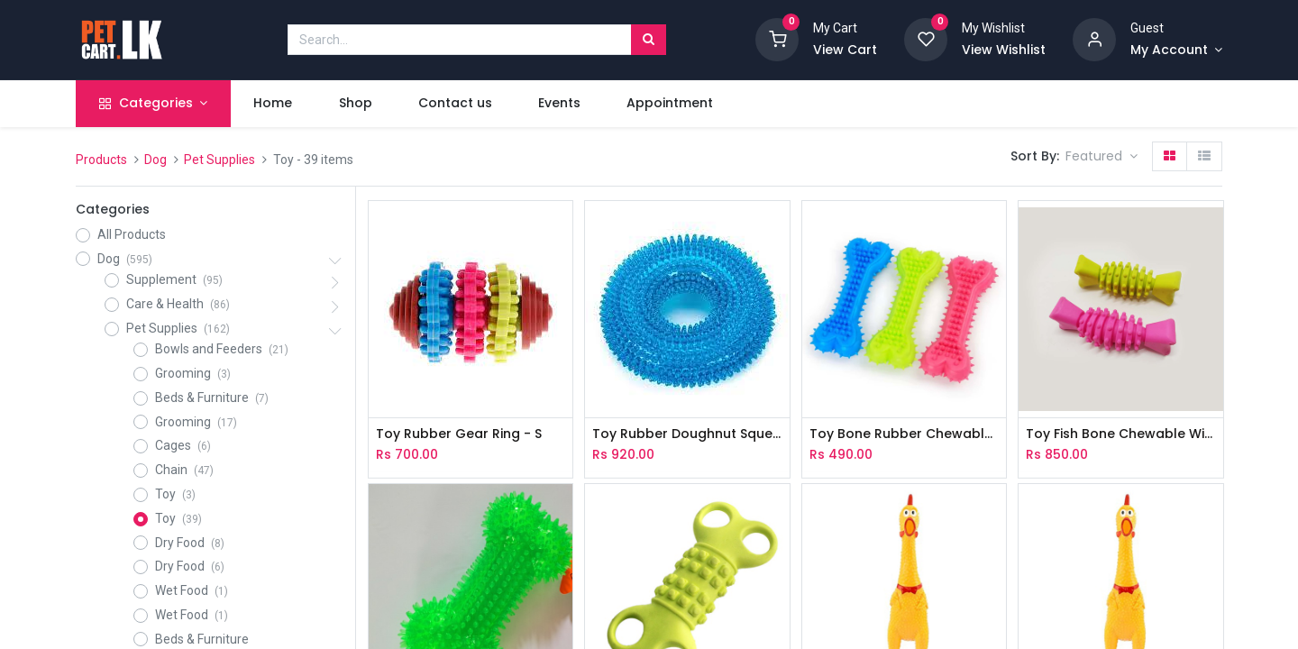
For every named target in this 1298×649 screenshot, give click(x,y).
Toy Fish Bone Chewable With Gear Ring (1120, 434)
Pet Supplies (219, 159)
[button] (1101, 156)
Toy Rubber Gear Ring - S (459, 434)
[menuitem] (273, 103)
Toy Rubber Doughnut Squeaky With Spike (687, 434)
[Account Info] (1176, 50)
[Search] (648, 39)
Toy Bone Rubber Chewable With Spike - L (904, 434)
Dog (155, 159)
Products (101, 159)
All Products (131, 234)
